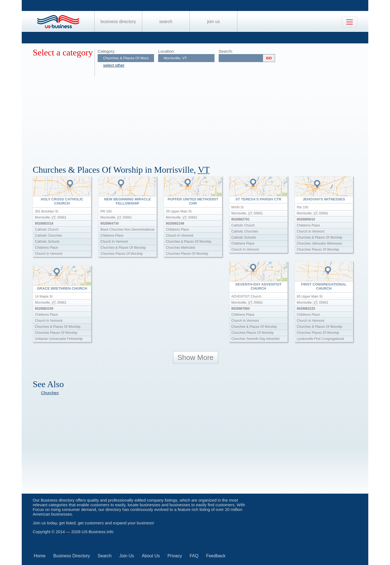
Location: (166, 51)
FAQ (193, 555)
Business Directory (118, 21)
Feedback (215, 555)
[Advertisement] (198, 117)
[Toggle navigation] (349, 21)
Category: (107, 51)
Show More (195, 357)
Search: (226, 51)
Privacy (174, 555)
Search (165, 21)
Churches (50, 392)
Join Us (213, 21)
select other (114, 65)
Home (40, 555)
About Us (151, 555)
